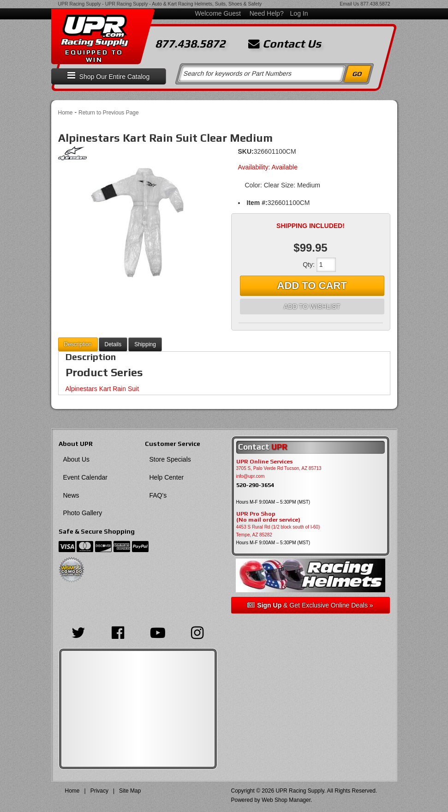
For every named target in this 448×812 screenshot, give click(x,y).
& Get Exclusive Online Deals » (310, 605)
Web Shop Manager (286, 800)
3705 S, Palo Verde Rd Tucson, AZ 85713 (279, 468)
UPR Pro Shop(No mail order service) (268, 517)
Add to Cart (312, 285)
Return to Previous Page (108, 112)
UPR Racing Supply (79, 3)
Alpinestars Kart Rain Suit (102, 388)
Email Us (349, 3)
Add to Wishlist (312, 306)
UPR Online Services (264, 461)
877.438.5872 (375, 3)
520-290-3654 (255, 484)
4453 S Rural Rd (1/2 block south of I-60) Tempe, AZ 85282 (278, 530)
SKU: (246, 151)
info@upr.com (250, 476)
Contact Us (284, 44)
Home (65, 112)
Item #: (257, 202)
